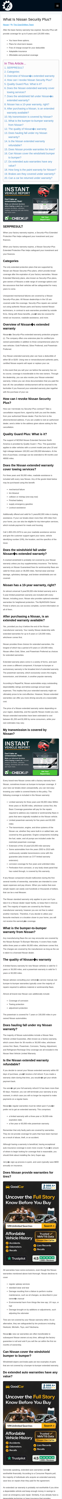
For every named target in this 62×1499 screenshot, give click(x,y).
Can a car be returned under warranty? (30, 178)
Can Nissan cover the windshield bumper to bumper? (31, 155)
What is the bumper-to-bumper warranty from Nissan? (31, 122)
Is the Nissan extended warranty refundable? (26, 143)
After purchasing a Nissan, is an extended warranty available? (30, 110)
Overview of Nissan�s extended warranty (30, 76)
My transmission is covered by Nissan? (30, 116)
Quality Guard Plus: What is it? (24, 84)
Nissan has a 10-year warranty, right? (28, 104)
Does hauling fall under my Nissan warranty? (27, 135)
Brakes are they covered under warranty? (31, 174)
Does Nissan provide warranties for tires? (31, 149)
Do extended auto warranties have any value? (30, 163)
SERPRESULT (15, 67)
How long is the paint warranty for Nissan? (32, 169)
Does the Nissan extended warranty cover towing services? (30, 90)
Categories (13, 71)
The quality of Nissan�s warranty (27, 129)
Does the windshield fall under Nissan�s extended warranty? (30, 98)
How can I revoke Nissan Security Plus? (29, 80)
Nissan (6, 25)
